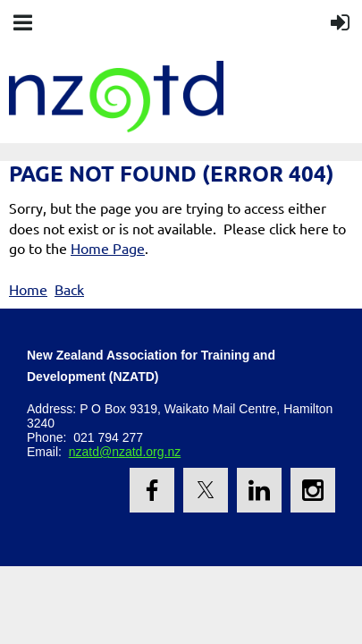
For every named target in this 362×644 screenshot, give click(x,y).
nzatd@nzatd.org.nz (125, 452)
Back (69, 289)
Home (28, 289)
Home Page (108, 248)
